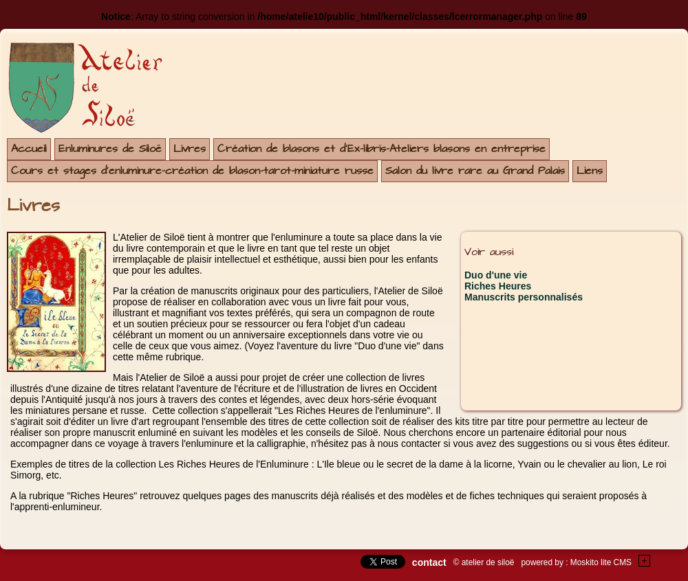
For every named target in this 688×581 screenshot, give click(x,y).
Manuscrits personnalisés (523, 297)
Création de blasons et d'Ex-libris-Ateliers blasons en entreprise (381, 149)
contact (429, 562)
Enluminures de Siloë (110, 149)
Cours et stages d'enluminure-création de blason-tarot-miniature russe (192, 171)
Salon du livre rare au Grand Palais (475, 171)
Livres (189, 149)
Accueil (29, 149)
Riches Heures (497, 286)
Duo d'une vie (495, 275)
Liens (590, 171)
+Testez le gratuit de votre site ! (644, 561)
